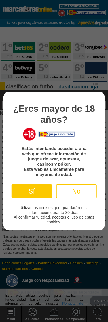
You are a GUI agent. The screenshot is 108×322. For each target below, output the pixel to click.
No (76, 191)
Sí (32, 191)
